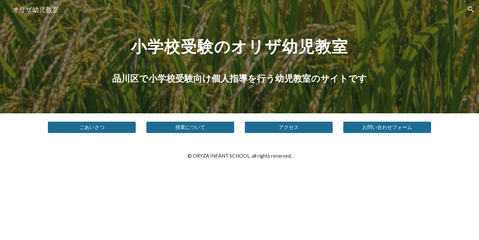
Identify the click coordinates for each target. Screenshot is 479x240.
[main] (239, 44)
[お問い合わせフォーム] (387, 127)
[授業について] (190, 127)
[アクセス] (289, 127)
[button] (471, 9)
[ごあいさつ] (92, 127)
